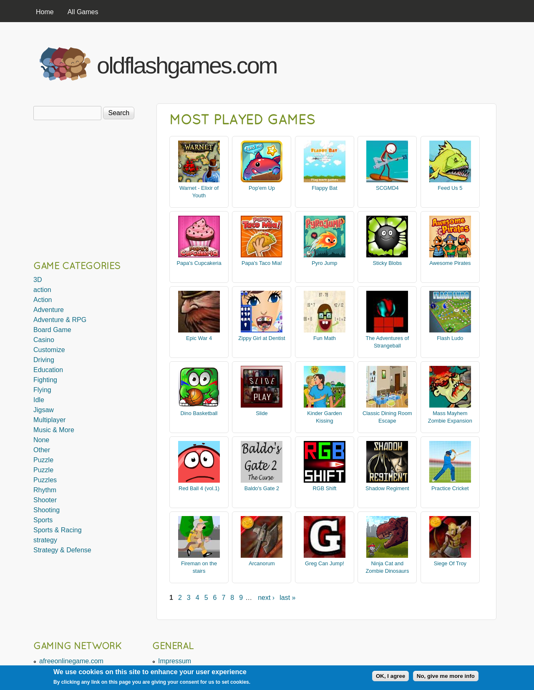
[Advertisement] (396, 61)
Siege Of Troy (450, 563)
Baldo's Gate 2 (262, 488)
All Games (83, 11)
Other (41, 449)
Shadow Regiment (387, 488)
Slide (261, 413)
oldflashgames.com (187, 65)
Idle (38, 399)
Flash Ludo (450, 338)
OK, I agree (390, 676)
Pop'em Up (262, 188)
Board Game (52, 329)
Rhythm (44, 490)
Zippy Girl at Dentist (261, 338)
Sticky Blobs (387, 263)
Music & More (53, 429)
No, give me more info (446, 676)
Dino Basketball (199, 413)
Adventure (48, 309)
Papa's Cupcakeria (198, 263)
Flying (42, 389)
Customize (49, 349)
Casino (43, 339)
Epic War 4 (199, 338)
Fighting (45, 379)
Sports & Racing (57, 530)
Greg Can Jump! (324, 563)
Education (48, 369)
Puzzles (45, 480)
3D (37, 279)
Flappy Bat (324, 188)
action (42, 289)
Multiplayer (49, 419)
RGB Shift (324, 488)
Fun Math (324, 338)
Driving (43, 359)
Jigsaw (43, 409)
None (41, 439)
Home (45, 11)
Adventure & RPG (59, 319)
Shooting (46, 510)
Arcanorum (262, 563)
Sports (43, 520)
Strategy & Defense (62, 550)
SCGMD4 (387, 188)
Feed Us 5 (450, 188)
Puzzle (43, 459)
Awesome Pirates (450, 263)
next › (266, 597)
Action (42, 299)
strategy (45, 540)
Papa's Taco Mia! (262, 263)
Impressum (174, 661)
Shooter (45, 500)
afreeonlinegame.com (71, 661)
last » (287, 597)
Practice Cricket (450, 488)
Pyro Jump (324, 263)
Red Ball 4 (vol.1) (199, 488)
